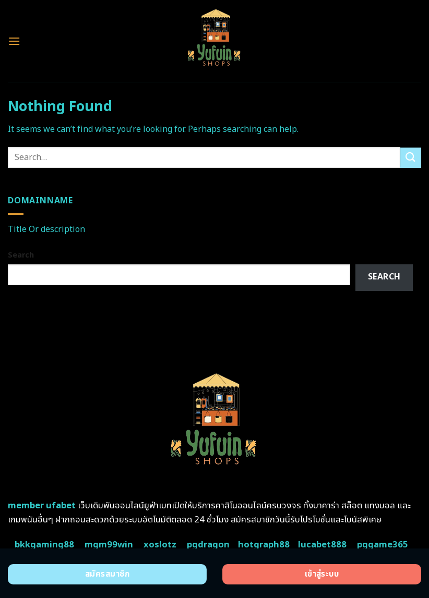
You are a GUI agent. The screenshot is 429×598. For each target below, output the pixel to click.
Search (21, 255)
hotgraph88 (264, 545)
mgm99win (109, 545)
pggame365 (382, 545)
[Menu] (14, 41)
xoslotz (160, 545)
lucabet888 (322, 545)
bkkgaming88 (44, 545)
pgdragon (208, 545)
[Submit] (410, 158)
